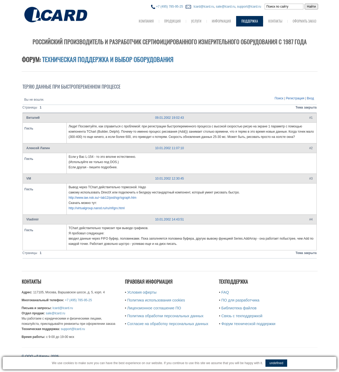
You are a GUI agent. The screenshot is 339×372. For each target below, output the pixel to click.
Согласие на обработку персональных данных (167, 324)
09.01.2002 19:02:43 (169, 118)
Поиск (279, 98)
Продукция (172, 21)
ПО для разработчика (240, 300)
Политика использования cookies (156, 300)
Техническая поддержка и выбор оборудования (107, 59)
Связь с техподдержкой (242, 316)
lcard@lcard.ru (203, 6)
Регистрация (295, 98)
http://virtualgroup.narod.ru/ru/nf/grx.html (97, 208)
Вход (310, 98)
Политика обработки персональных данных (165, 316)
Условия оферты (142, 292)
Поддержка (249, 21)
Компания (146, 21)
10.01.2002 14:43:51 (169, 219)
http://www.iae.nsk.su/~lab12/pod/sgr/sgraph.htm (102, 198)
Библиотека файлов (239, 308)
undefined (276, 363)
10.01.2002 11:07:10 (169, 148)
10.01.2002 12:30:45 (169, 178)
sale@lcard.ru (225, 6)
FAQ (225, 292)
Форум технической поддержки (248, 324)
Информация (221, 21)
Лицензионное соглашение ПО (154, 308)
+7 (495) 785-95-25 (167, 6)
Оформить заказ (304, 21)
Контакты (275, 21)
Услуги (196, 21)
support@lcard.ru (249, 6)
